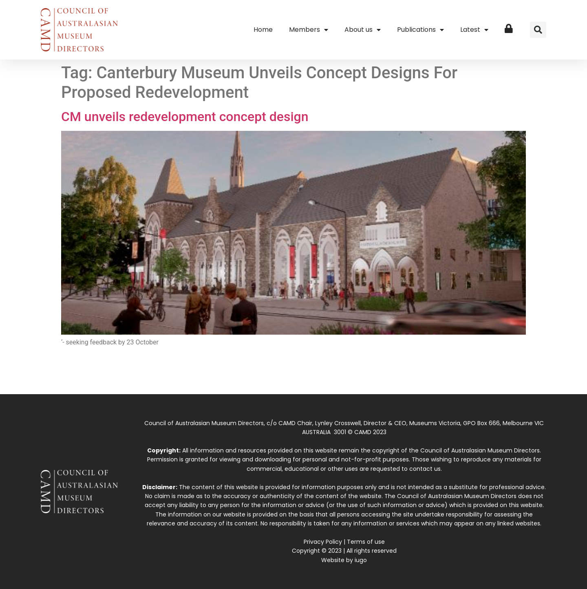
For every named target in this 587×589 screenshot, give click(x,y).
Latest (474, 29)
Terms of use (366, 542)
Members (308, 29)
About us (362, 29)
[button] (538, 30)
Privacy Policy (323, 542)
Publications (420, 29)
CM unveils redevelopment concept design (185, 116)
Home (263, 29)
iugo (361, 560)
